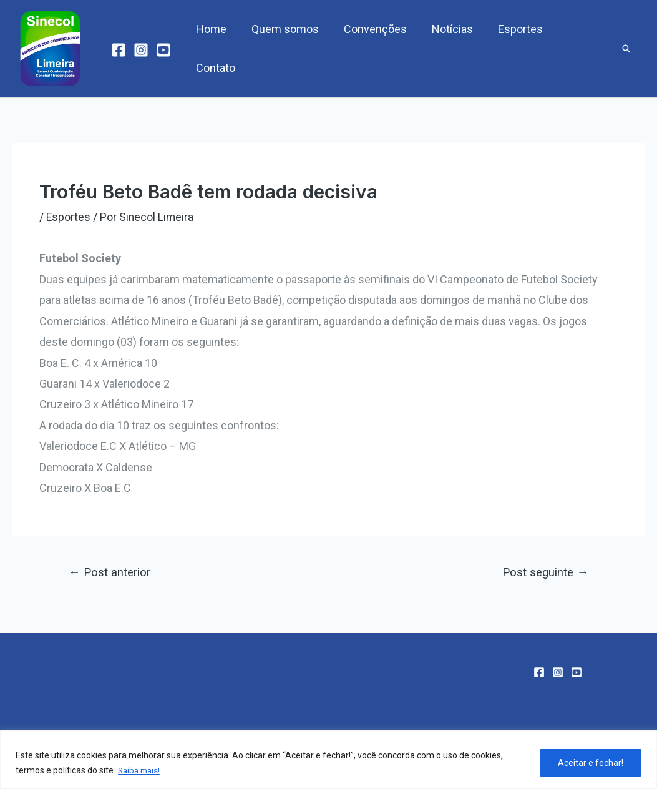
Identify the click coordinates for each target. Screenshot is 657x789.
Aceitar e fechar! (590, 763)
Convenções (372, 48)
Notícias (447, 48)
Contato (577, 48)
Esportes (512, 48)
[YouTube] (163, 49)
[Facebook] (118, 49)
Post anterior (110, 572)
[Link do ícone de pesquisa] (626, 48)
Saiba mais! (140, 771)
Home (213, 48)
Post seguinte (544, 572)
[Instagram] (141, 49)
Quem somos (285, 48)
